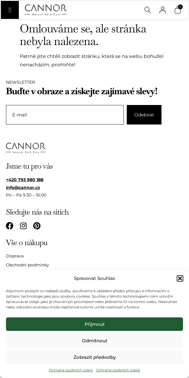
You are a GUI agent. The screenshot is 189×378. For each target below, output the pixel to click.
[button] (180, 278)
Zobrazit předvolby (95, 357)
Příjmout (95, 324)
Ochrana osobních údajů (71, 370)
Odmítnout (94, 341)
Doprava (15, 256)
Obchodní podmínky (27, 265)
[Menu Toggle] (10, 10)
